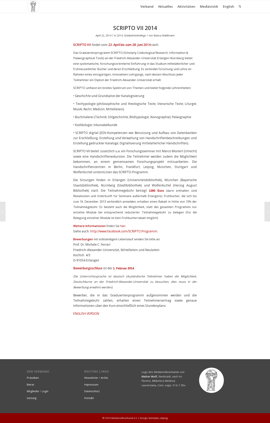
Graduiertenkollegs (135, 35)
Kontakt (89, 398)
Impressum (91, 384)
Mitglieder (33, 391)
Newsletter (91, 377)
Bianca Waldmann (164, 35)
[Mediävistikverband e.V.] (33, 6)
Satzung (32, 398)
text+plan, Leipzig (158, 418)
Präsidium (33, 377)
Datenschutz (92, 391)
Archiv (104, 377)
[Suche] (239, 6)
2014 (120, 35)
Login (45, 391)
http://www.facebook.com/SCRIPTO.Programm (123, 231)
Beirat (30, 384)
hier (123, 226)
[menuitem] (147, 6)
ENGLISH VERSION (86, 313)
